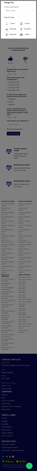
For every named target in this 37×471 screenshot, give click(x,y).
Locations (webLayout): (11, 7)
